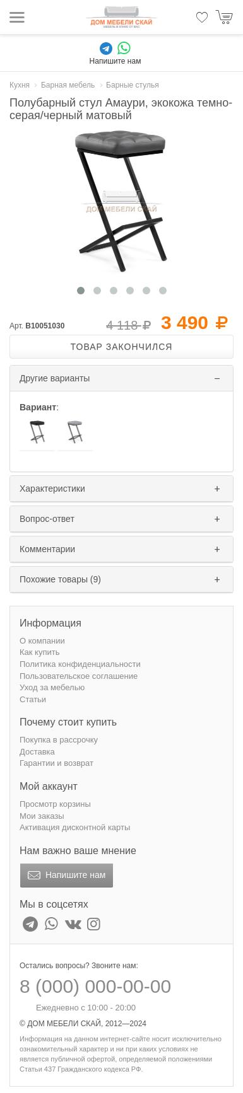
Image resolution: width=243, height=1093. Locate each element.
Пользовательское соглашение (79, 676)
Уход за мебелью (52, 687)
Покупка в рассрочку (59, 739)
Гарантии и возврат (56, 763)
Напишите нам (65, 875)
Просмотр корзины (55, 804)
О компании (42, 640)
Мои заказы (42, 816)
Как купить (39, 652)
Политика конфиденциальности (80, 664)
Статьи (33, 699)
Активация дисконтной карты (75, 827)
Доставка (37, 751)
